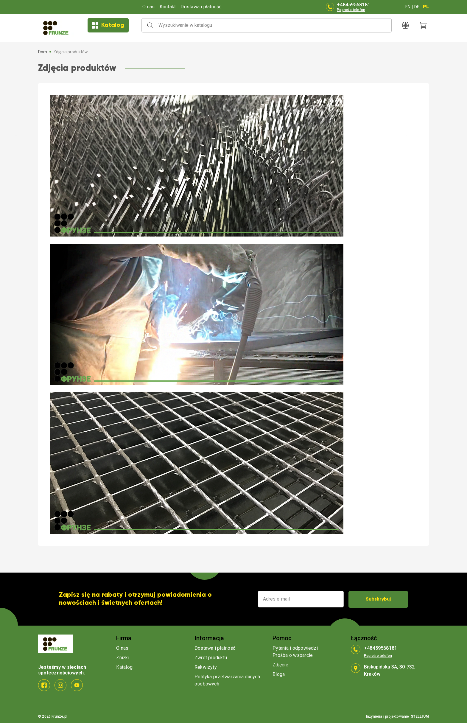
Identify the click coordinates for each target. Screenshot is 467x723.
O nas (148, 7)
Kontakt (168, 7)
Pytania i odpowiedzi (295, 647)
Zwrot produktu (210, 657)
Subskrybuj (378, 598)
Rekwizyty (205, 666)
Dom (42, 51)
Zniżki (122, 657)
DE (416, 6)
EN (407, 6)
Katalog (108, 25)
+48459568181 (353, 4)
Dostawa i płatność (200, 7)
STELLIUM (420, 716)
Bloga (279, 674)
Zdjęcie (280, 664)
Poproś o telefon (351, 10)
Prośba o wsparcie (293, 654)
